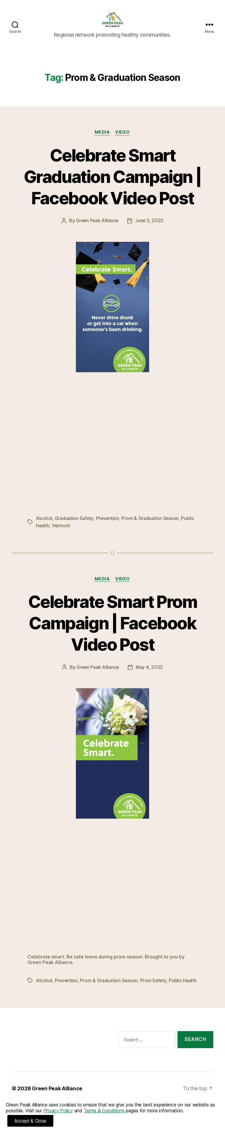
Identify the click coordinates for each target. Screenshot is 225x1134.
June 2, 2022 (150, 230)
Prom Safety (154, 989)
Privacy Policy (58, 1110)
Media (102, 141)
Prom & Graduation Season (151, 527)
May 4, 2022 (149, 676)
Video (123, 141)
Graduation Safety (74, 527)
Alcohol (44, 527)
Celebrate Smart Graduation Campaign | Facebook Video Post (112, 185)
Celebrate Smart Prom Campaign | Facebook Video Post (112, 631)
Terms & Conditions (104, 1110)
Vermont (61, 534)
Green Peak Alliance (97, 230)
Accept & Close (30, 1121)
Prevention (107, 527)
